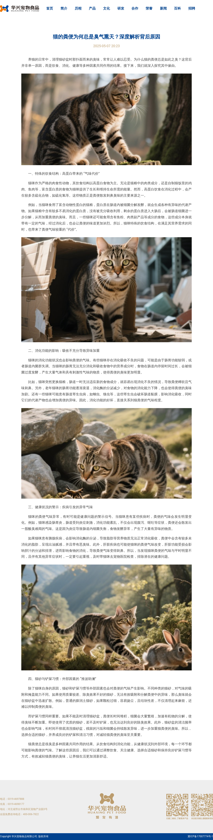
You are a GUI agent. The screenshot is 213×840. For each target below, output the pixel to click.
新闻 (163, 8)
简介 (63, 8)
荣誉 (149, 8)
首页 (49, 8)
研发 (120, 8)
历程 (78, 8)
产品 (92, 8)
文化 (106, 8)
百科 (177, 8)
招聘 (191, 8)
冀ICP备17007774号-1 (200, 836)
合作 (134, 8)
